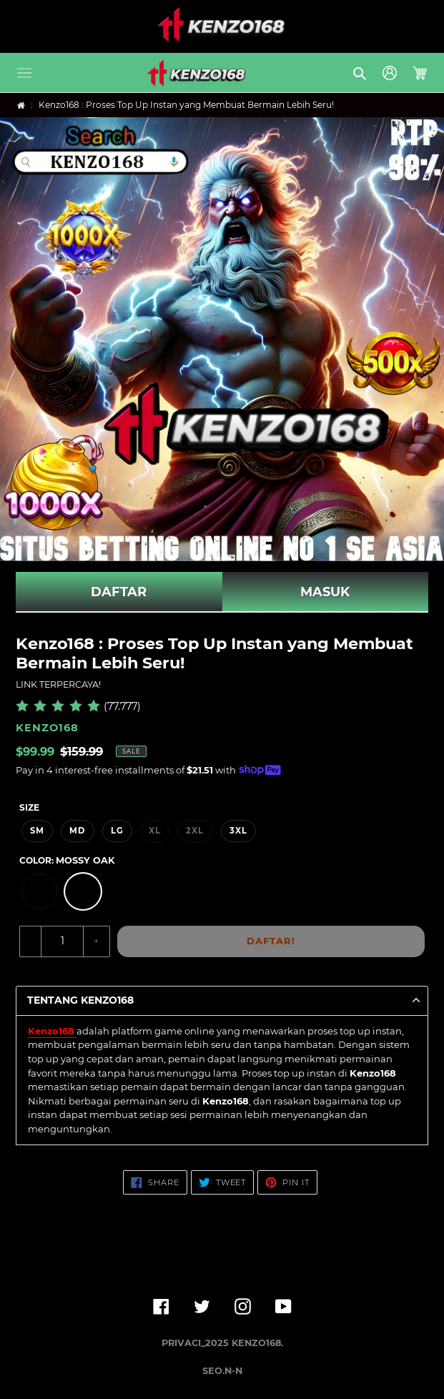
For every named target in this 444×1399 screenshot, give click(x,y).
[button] (24, 73)
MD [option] (77, 831)
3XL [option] (238, 831)
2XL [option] (195, 831)
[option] (39, 891)
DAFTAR (119, 592)
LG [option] (117, 831)
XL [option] (155, 831)
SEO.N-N (222, 1370)
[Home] (21, 105)
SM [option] (37, 831)
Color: (66, 860)
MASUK (325, 592)
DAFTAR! (271, 940)
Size (29, 807)
